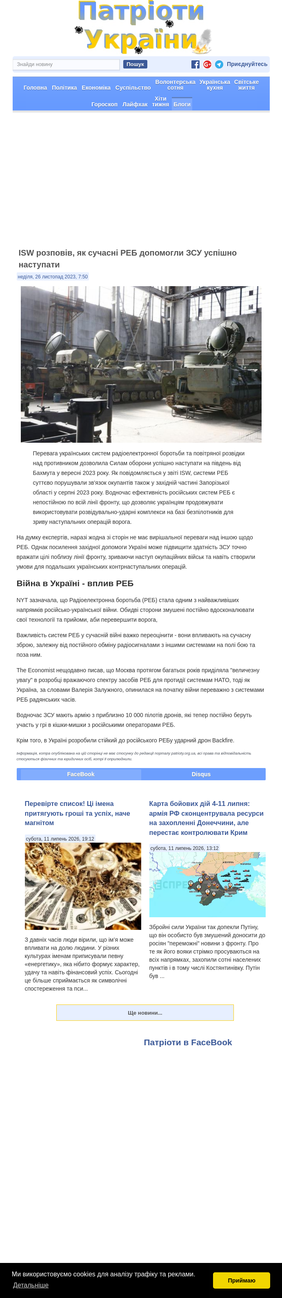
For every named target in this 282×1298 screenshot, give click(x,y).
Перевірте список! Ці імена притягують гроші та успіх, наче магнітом (77, 813)
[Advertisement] (141, 184)
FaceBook (81, 774)
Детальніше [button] (31, 1285)
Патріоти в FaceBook (188, 1042)
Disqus (201, 774)
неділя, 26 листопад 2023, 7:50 (53, 277)
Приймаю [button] (241, 1280)
